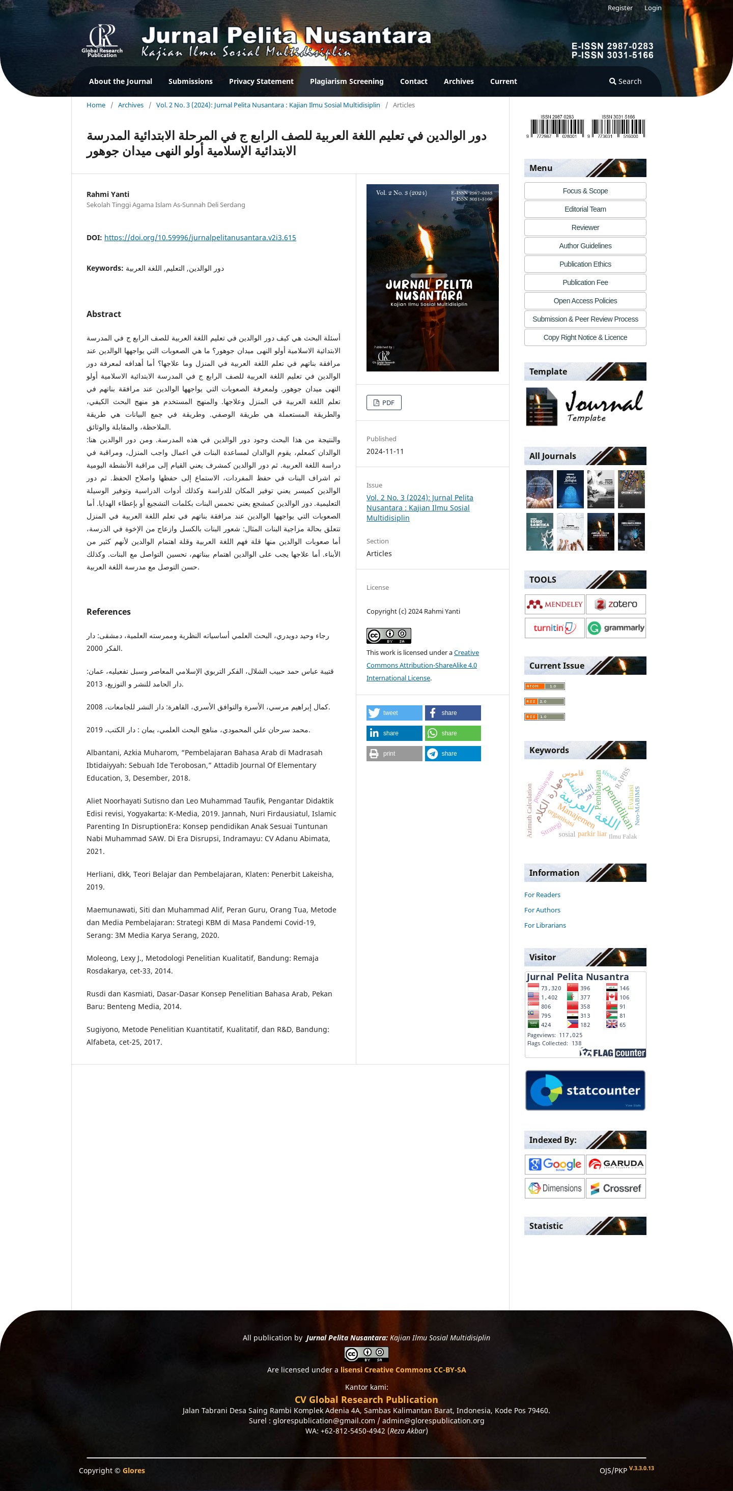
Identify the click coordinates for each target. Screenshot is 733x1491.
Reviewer (585, 227)
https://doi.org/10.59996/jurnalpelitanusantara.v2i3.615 (200, 237)
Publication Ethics (585, 264)
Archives (459, 81)
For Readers (542, 894)
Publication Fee (585, 282)
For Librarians (545, 925)
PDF (387, 402)
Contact (414, 81)
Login (653, 7)
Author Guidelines (585, 246)
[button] (394, 713)
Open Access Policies (585, 301)
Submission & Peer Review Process (585, 319)
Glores (134, 1470)
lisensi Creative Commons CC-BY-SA (403, 1369)
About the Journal (120, 81)
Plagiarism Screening (347, 81)
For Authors (542, 909)
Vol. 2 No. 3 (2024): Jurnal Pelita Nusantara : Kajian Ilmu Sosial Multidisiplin (268, 104)
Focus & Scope (585, 191)
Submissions (190, 81)
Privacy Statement (261, 81)
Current (503, 81)
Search (625, 81)
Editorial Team (585, 209)
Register (620, 7)
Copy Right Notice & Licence (586, 337)
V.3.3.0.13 (641, 1468)
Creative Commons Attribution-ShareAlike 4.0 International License (422, 665)
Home (96, 104)
